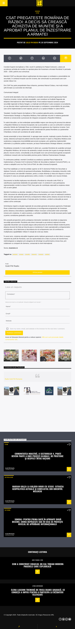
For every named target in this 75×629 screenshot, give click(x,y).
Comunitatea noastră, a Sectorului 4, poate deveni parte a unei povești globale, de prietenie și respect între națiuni (37, 456)
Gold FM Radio (32, 42)
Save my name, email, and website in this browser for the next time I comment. (37, 329)
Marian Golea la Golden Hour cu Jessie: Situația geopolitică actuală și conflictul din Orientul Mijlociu (38, 489)
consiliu (27, 254)
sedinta (47, 254)
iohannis (34, 254)
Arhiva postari (37, 272)
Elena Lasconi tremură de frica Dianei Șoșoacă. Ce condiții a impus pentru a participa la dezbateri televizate (38, 592)
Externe (7, 510)
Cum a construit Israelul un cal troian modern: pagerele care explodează (38, 565)
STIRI (37, 13)
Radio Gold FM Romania (13, 379)
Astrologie (9, 477)
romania (41, 254)
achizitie (15, 254)
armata (21, 254)
